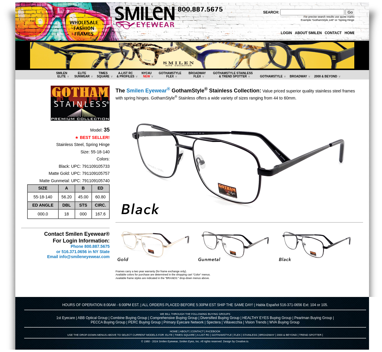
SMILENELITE (61, 75)
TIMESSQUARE (103, 75)
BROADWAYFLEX (197, 75)
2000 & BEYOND (325, 76)
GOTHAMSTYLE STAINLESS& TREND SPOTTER (233, 75)
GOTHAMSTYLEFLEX (170, 75)
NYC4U (146, 75)
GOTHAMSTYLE (271, 76)
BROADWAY (298, 76)
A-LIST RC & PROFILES (125, 75)
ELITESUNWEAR (82, 75)
